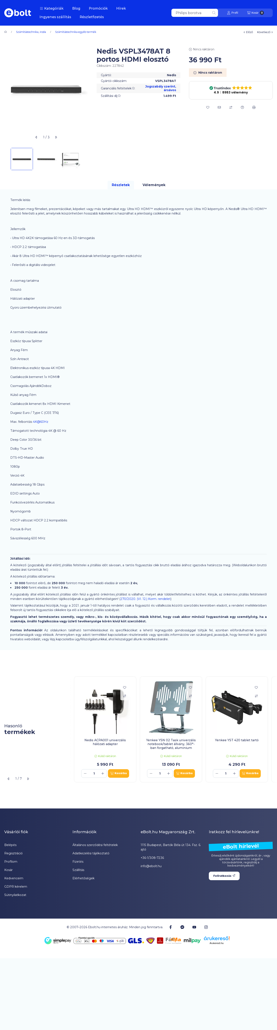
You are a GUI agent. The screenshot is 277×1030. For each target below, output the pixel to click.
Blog (76, 8)
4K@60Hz (40, 422)
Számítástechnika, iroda (31, 32)
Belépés (10, 845)
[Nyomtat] (254, 107)
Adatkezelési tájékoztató (90, 853)
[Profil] (232, 13)
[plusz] (103, 773)
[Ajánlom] (219, 107)
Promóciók (98, 8)
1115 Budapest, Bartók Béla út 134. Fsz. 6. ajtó (171, 847)
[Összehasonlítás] (230, 107)
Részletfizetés (92, 17)
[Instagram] (206, 927)
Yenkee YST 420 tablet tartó (237, 740)
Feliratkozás (224, 875)
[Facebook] (170, 927)
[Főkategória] (5, 32)
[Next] (86, 159)
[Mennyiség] (94, 773)
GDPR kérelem (15, 886)
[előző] (36, 137)
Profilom (10, 862)
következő (265, 32)
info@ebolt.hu (151, 866)
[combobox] (194, 13)
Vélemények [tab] (154, 185)
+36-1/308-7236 (152, 858)
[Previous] (6, 159)
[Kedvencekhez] (207, 107)
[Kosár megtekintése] (255, 13)
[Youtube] (194, 927)
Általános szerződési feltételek (95, 845)
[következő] (56, 137)
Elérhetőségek (83, 878)
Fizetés (77, 862)
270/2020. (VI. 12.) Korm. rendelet (145, 599)
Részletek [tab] (121, 185)
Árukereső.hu (217, 943)
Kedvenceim (13, 878)
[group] (173, 729)
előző (248, 32)
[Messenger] (182, 927)
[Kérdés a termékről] (242, 107)
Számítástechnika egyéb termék (75, 32)
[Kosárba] (118, 773)
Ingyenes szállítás (55, 17)
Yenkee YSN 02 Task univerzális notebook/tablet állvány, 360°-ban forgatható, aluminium (171, 744)
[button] (51, 8)
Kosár (8, 870)
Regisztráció (13, 853)
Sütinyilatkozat (15, 895)
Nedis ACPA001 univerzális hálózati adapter (105, 742)
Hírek (121, 8)
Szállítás (78, 870)
